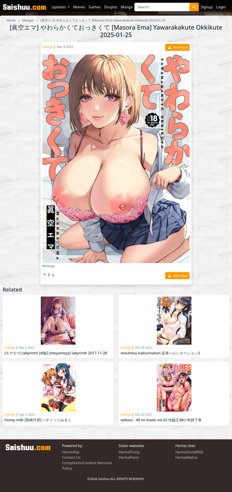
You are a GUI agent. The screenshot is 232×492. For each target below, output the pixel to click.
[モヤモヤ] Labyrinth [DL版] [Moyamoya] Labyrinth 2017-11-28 (56, 353)
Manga (127, 7)
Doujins (110, 7)
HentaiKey (70, 452)
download (178, 47)
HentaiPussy (129, 452)
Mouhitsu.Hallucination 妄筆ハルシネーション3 (160, 353)
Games (95, 7)
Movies (79, 7)
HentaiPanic (129, 457)
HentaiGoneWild (189, 452)
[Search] (161, 7)
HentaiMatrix (186, 457)
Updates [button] (59, 7)
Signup (207, 7)
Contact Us (71, 457)
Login (221, 7)
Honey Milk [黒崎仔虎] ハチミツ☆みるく (38, 420)
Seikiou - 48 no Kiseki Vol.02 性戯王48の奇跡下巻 (161, 420)
